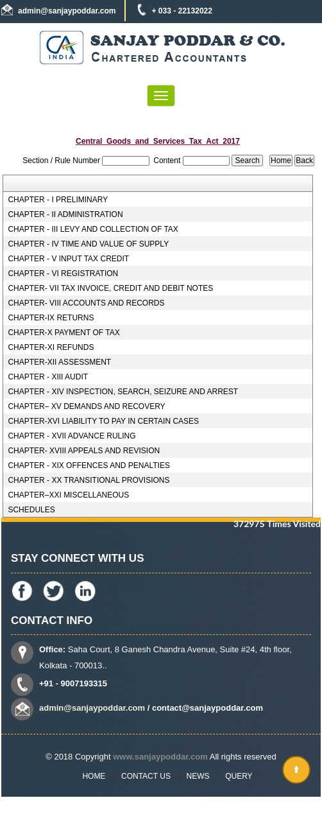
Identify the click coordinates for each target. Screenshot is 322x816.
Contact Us (146, 776)
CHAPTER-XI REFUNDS (51, 347)
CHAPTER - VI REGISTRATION (63, 273)
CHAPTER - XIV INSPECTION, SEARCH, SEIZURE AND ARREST (123, 391)
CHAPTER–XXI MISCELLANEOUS (68, 494)
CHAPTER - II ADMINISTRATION (65, 214)
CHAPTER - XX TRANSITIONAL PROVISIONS (88, 480)
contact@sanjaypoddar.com (207, 708)
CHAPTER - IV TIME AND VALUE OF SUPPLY (88, 243)
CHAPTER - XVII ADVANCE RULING (71, 435)
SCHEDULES (31, 509)
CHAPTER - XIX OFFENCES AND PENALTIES (89, 465)
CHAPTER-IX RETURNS (51, 317)
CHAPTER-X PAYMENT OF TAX (63, 332)
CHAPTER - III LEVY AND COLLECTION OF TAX (93, 229)
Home (93, 776)
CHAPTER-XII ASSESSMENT (59, 362)
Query (238, 776)
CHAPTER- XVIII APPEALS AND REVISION (84, 450)
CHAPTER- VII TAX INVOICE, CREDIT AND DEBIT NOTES (110, 288)
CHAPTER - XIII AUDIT (48, 376)
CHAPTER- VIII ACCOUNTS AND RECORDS (86, 303)
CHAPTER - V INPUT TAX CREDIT (68, 258)
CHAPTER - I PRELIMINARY (58, 199)
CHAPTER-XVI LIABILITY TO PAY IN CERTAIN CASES (103, 421)
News (198, 776)
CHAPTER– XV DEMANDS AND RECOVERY (86, 406)
